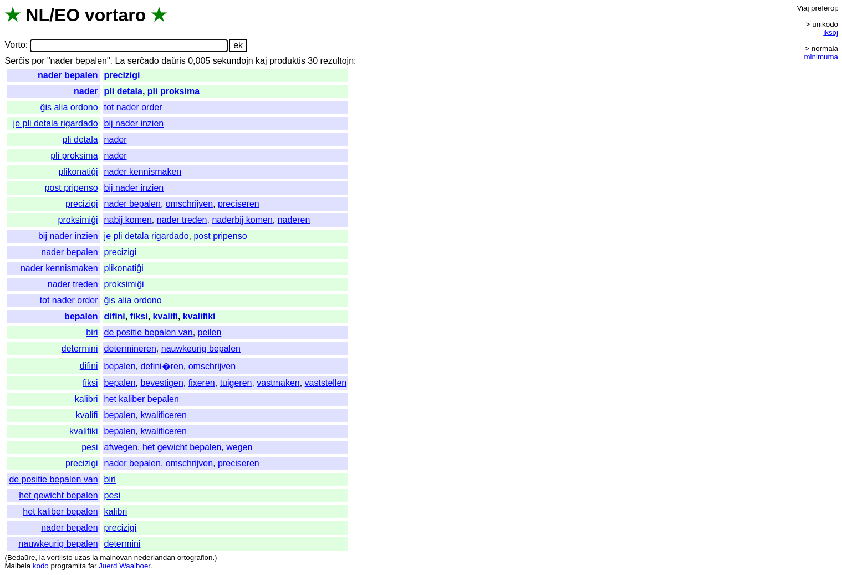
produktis (287, 60)
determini (80, 348)
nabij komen (128, 220)
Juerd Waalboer (124, 566)
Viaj (803, 8)
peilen (210, 332)
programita (68, 566)
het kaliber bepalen (141, 399)
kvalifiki (199, 316)
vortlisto (60, 557)
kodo (41, 566)
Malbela (17, 566)
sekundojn (233, 60)
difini (114, 316)
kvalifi (165, 316)
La (120, 60)
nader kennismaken (143, 171)
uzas (82, 557)
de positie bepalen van (148, 332)
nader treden (182, 220)
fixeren (201, 383)
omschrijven (189, 203)
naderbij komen (242, 220)
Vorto (14, 45)
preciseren (238, 203)
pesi (89, 447)
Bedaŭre (21, 557)
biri (92, 332)
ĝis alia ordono (69, 107)
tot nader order (133, 107)
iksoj (830, 32)
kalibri (86, 399)
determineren (130, 348)
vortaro (115, 15)
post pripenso (71, 187)
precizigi (122, 75)
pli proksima (173, 91)
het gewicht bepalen (181, 447)
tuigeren (236, 383)
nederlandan (154, 557)
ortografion (195, 557)
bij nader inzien (134, 123)
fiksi (139, 316)
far (92, 566)
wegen (239, 447)
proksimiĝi (78, 220)
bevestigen (161, 383)
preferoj (823, 8)
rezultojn (337, 60)
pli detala (123, 91)
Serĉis (16, 60)
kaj (261, 60)
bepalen (81, 316)
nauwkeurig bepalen (201, 348)
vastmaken (278, 383)
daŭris (173, 60)
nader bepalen (68, 75)
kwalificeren (163, 415)
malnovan (116, 557)
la (42, 557)
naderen (294, 220)
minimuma (821, 57)
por (38, 60)
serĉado (143, 60)
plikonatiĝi (78, 171)
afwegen (121, 447)
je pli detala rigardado (55, 123)
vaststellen (326, 383)
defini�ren (161, 366)
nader (86, 91)
